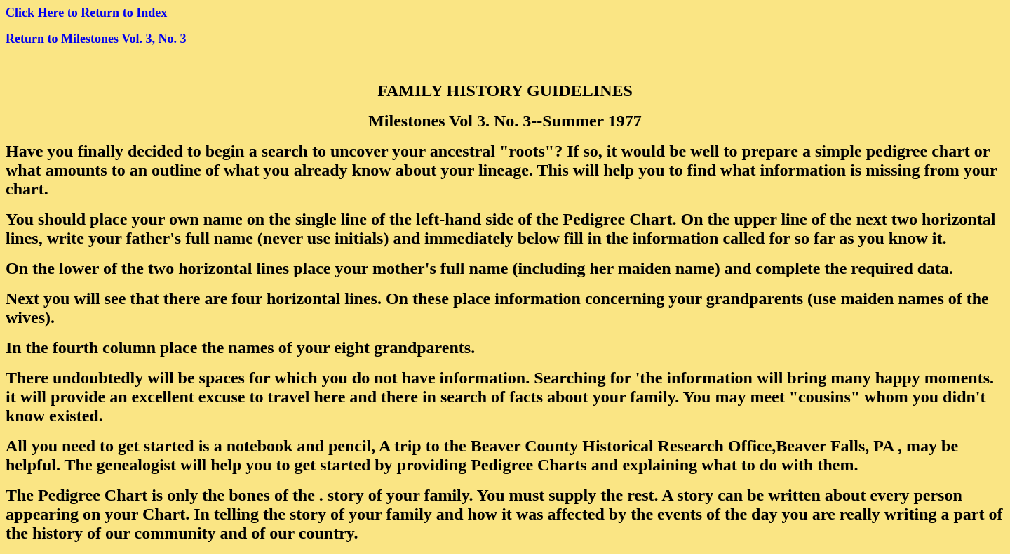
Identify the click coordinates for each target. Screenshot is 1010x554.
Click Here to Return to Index (86, 13)
